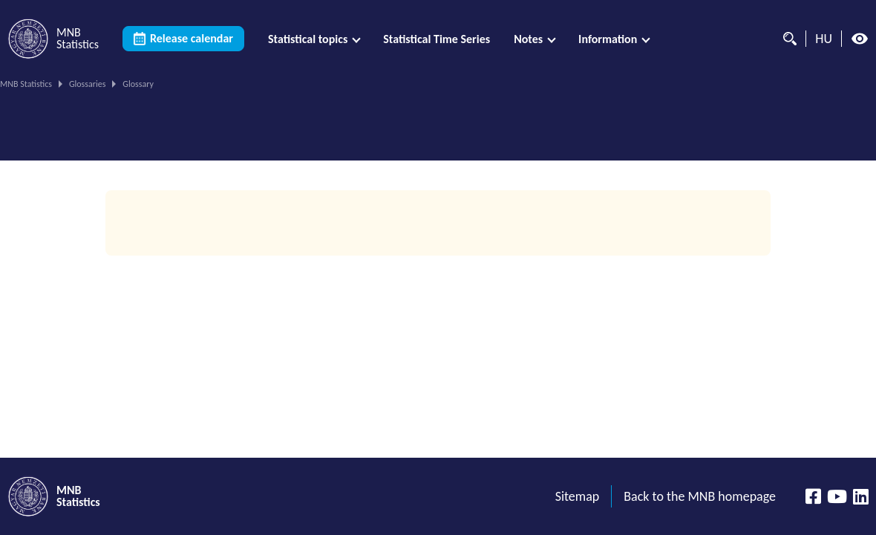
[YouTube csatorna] (837, 496)
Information (607, 39)
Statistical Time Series (436, 39)
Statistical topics (307, 39)
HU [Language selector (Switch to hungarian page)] (823, 38)
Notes (528, 39)
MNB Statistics (26, 84)
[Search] (786, 38)
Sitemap (577, 496)
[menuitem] (313, 39)
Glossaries (87, 84)
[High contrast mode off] (860, 38)
